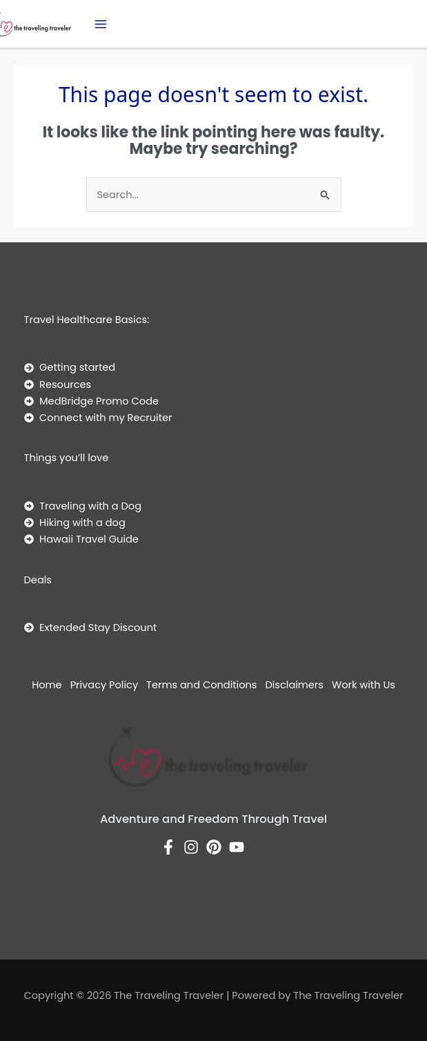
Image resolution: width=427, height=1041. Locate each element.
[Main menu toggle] (100, 24)
